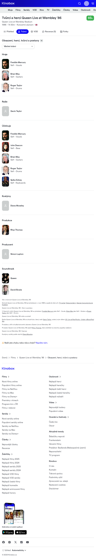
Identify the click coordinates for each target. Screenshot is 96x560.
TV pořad (62, 303)
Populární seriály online (12, 422)
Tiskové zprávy (55, 474)
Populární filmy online (12, 385)
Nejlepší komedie (10, 485)
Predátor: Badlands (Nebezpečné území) (67, 448)
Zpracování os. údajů (58, 481)
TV (48, 10)
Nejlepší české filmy (11, 482)
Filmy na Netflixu (9, 389)
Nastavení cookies (57, 485)
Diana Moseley (27, 334)
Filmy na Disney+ (9, 397)
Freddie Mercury (48, 311)
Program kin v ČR (10, 404)
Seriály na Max (8, 430)
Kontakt (52, 470)
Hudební (5, 305)
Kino (42, 10)
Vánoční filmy (55, 444)
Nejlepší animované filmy (13, 489)
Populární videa (56, 411)
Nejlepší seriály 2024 (11, 470)
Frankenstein (55, 440)
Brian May (69, 311)
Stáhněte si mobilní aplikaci (15, 514)
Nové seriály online (10, 419)
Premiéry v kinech (10, 400)
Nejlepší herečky (56, 385)
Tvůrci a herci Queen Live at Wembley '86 (32, 18)
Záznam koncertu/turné (84, 303)
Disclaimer (54, 489)
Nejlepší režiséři (56, 397)
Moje (10, 10)
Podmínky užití (55, 477)
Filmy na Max (8, 393)
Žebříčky (56, 10)
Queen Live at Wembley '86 (31, 358)
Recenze (6, 448)
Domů (4, 358)
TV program (54, 455)
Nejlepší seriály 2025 (11, 467)
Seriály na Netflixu (10, 426)
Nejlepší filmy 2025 (10, 459)
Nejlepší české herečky (59, 393)
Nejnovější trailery (57, 407)
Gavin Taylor (47, 319)
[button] (79, 3)
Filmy (18, 10)
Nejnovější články (10, 445)
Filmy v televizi (8, 408)
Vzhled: (7, 550)
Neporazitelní (55, 452)
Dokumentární (71, 303)
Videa (75, 10)
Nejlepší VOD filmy (10, 474)
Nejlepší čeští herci (57, 389)
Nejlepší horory (9, 493)
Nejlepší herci (55, 382)
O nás (51, 466)
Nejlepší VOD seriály (11, 478)
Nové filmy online (10, 382)
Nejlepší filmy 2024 (10, 463)
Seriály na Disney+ (10, 434)
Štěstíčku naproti (57, 437)
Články (66, 10)
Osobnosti (85, 10)
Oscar (51, 426)
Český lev (53, 422)
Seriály (27, 10)
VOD (35, 10)
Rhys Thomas (36, 328)
